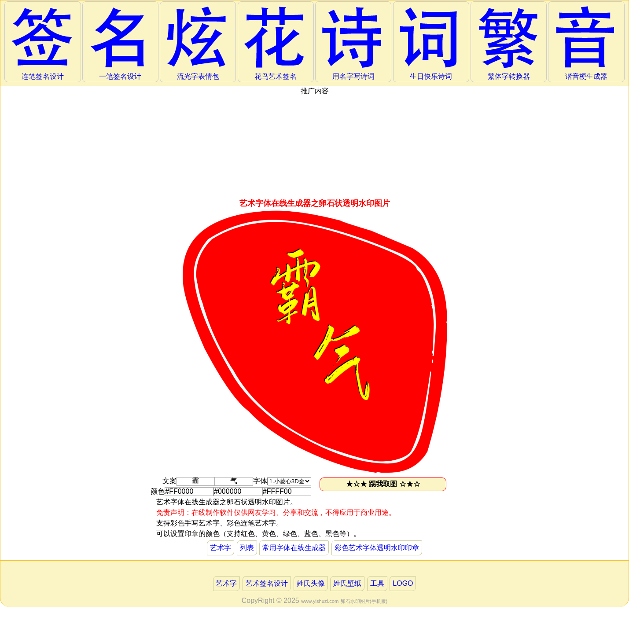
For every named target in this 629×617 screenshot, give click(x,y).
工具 (377, 583)
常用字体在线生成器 (294, 547)
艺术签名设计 (267, 583)
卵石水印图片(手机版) (364, 601)
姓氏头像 (311, 583)
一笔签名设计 (120, 42)
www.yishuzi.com (319, 601)
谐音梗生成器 (586, 42)
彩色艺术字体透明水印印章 (377, 547)
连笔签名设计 (43, 42)
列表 (247, 547)
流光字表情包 (198, 42)
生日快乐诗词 (431, 42)
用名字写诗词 (353, 42)
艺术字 (220, 547)
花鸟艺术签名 (276, 42)
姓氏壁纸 (347, 583)
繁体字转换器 (509, 42)
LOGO (403, 583)
